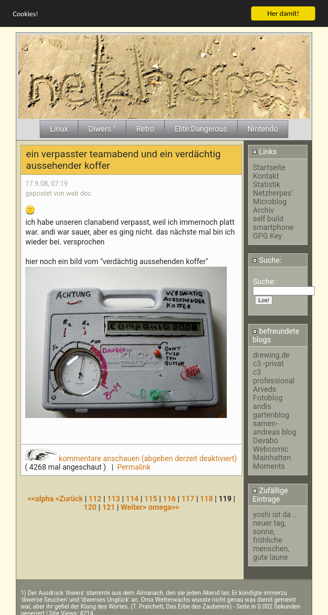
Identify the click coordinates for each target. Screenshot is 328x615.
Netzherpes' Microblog (273, 195)
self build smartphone (273, 221)
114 (132, 497)
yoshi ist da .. (274, 513)
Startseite (269, 166)
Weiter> (135, 505)
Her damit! (283, 11)
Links (264, 150)
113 (113, 497)
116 (169, 497)
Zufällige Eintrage (270, 493)
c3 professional (273, 374)
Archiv (263, 208)
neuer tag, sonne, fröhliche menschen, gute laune (271, 539)
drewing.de (271, 353)
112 (94, 497)
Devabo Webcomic (270, 443)
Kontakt (266, 174)
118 (206, 497)
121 (108, 505)
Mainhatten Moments (272, 460)
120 (90, 505)
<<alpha (41, 497)
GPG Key (267, 234)
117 (188, 497)
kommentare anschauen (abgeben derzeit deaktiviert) (131, 457)
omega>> (163, 505)
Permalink (133, 466)
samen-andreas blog (274, 426)
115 (150, 497)
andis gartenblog (271, 409)
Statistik (266, 183)
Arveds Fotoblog (267, 391)
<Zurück (70, 497)
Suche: (266, 258)
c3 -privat (268, 362)
